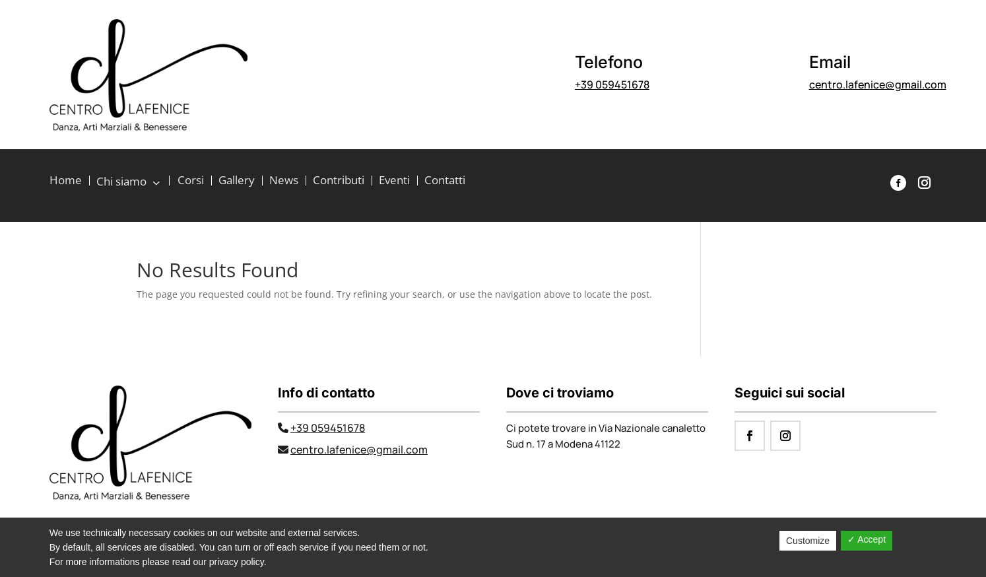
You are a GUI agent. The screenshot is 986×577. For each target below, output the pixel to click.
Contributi (338, 181)
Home (65, 181)
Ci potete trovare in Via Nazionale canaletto (606, 428)
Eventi (394, 181)
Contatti (444, 181)
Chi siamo (123, 182)
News (283, 181)
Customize (808, 540)
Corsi (191, 181)
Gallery (236, 181)
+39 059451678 (612, 84)
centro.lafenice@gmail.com (877, 84)
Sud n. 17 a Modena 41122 (563, 444)
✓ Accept (866, 539)
